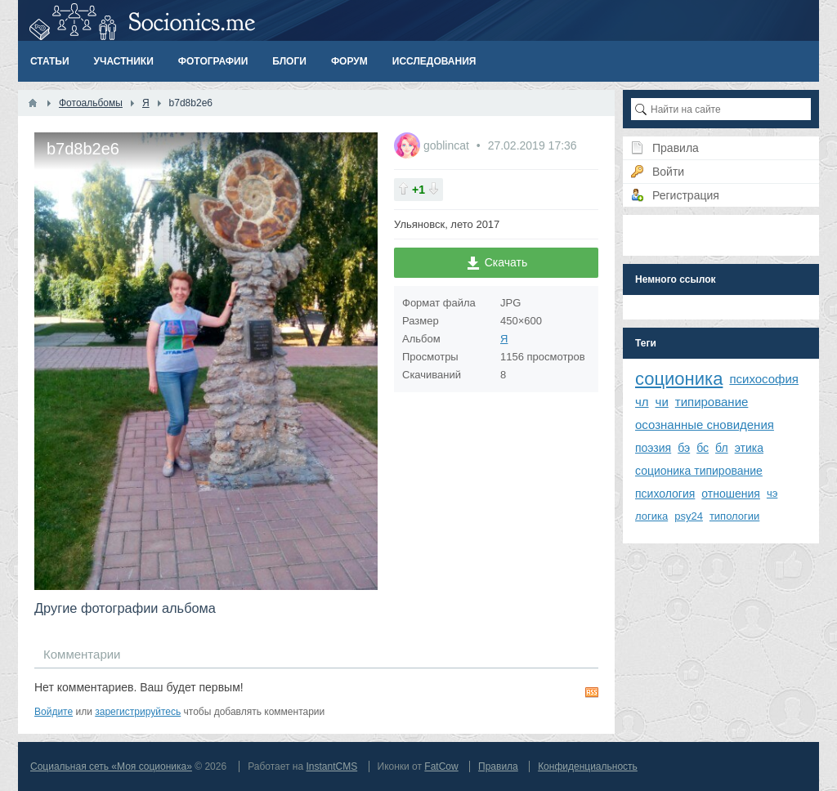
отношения (730, 493)
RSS (591, 692)
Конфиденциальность (588, 766)
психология (665, 493)
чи (662, 402)
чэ (772, 493)
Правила (498, 766)
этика (749, 447)
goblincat (447, 145)
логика (651, 516)
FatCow (441, 766)
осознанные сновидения (704, 424)
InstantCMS (331, 766)
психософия (764, 379)
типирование (712, 402)
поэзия (653, 447)
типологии (734, 516)
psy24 (688, 516)
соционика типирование (699, 470)
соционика (679, 379)
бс (702, 447)
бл (721, 447)
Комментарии (81, 654)
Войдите (53, 711)
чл (642, 402)
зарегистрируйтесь (138, 711)
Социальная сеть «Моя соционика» (111, 766)
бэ (684, 447)
